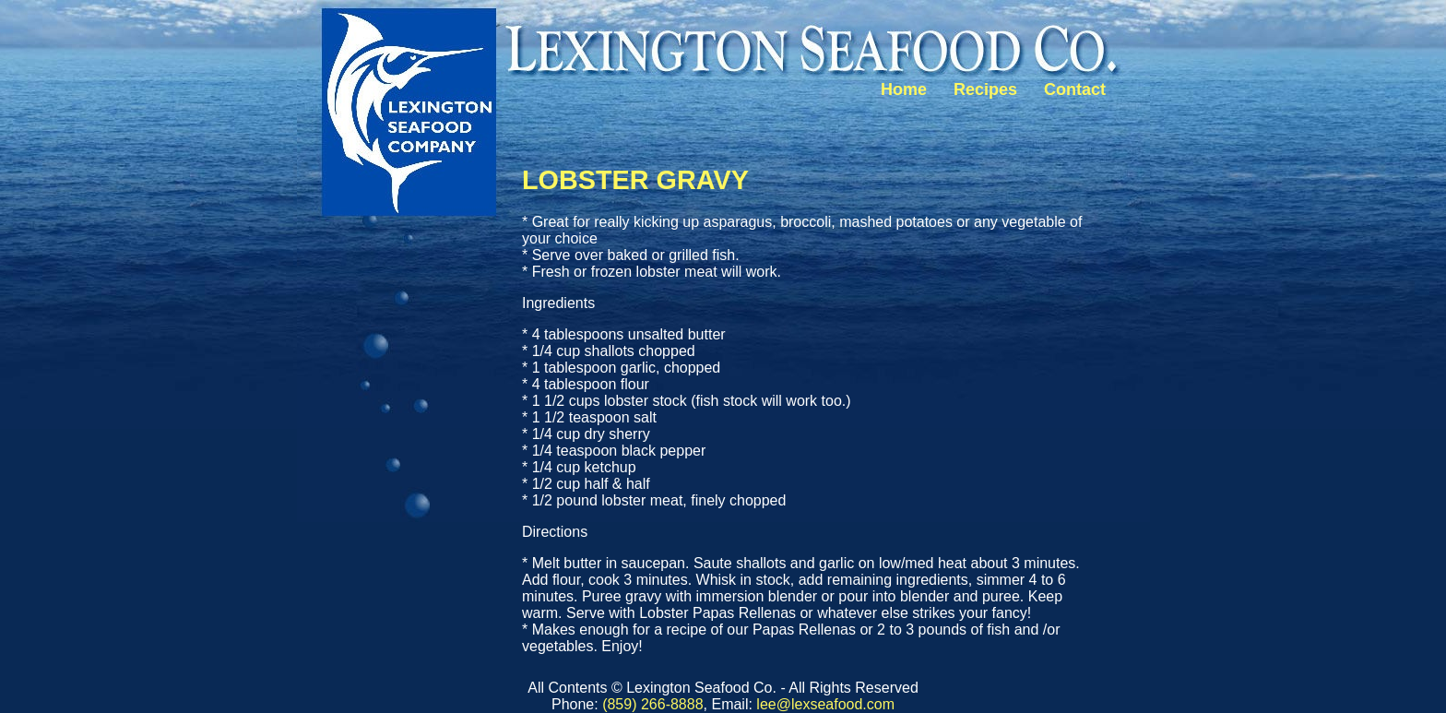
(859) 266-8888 (652, 704)
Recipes (985, 89)
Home (904, 89)
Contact (1075, 89)
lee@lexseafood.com (825, 704)
